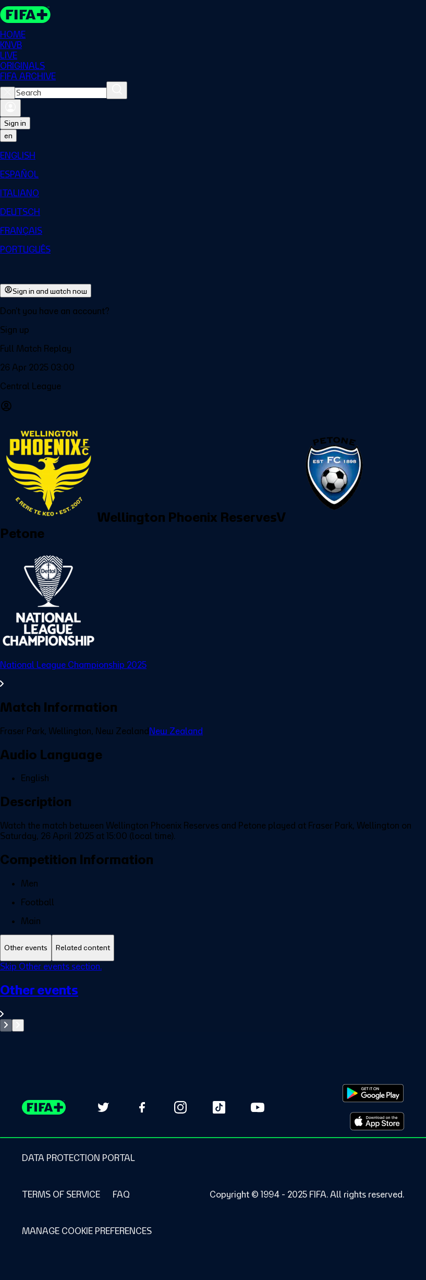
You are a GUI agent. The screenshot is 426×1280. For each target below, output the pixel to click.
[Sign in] (10, 108)
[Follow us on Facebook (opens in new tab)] (141, 1107)
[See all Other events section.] (213, 1000)
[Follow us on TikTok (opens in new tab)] (219, 1107)
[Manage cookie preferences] (87, 1231)
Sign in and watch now (45, 290)
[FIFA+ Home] (25, 14)
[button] (213, 330)
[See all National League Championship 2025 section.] (213, 674)
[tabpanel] (213, 996)
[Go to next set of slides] (18, 1025)
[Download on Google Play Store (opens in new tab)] (373, 1093)
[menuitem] (213, 155)
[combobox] (60, 93)
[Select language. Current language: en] (8, 135)
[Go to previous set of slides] (6, 1025)
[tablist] (213, 948)
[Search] (116, 90)
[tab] (26, 948)
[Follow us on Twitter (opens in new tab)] (103, 1107)
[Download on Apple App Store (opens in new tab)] (377, 1121)
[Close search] (7, 93)
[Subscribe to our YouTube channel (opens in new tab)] (257, 1107)
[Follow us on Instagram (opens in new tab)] (180, 1107)
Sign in (15, 123)
